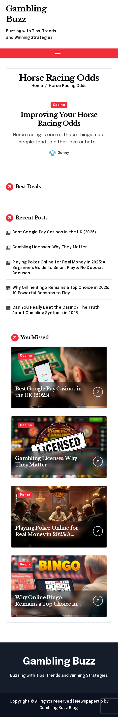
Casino (59, 105)
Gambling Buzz (59, 662)
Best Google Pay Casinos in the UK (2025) (54, 232)
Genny (59, 153)
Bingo (25, 564)
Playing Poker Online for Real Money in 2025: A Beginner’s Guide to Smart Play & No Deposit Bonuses (58, 268)
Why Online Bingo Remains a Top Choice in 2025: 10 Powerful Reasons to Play (60, 290)
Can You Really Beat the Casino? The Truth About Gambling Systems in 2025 (56, 310)
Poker (25, 495)
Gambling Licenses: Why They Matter (49, 247)
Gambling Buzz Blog (58, 708)
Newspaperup (89, 701)
